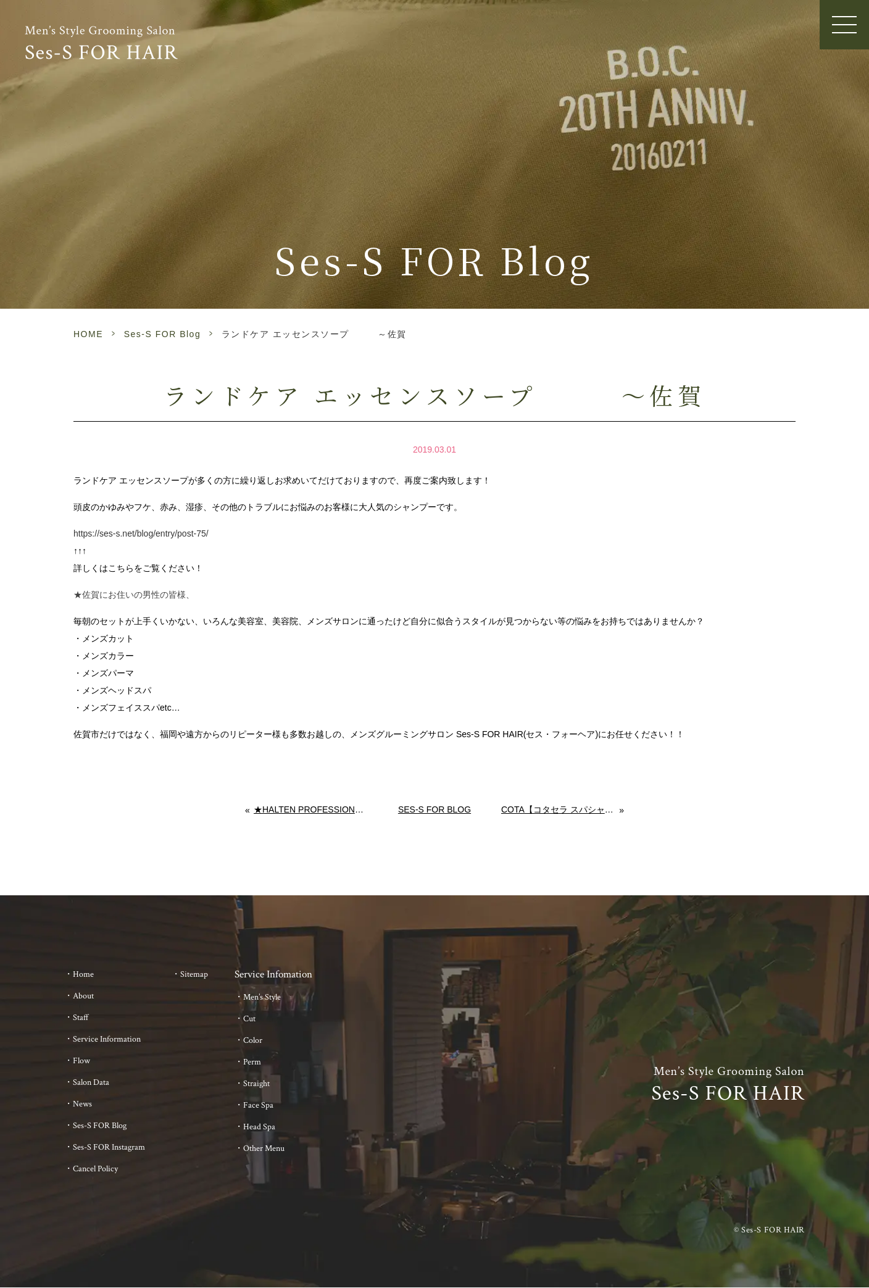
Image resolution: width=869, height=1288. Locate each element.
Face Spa (258, 1105)
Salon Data (91, 1082)
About (83, 996)
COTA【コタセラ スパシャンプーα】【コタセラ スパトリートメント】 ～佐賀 (560, 809)
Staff (81, 1017)
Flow (81, 1060)
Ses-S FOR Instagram (109, 1147)
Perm (252, 1062)
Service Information (107, 1039)
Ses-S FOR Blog (162, 334)
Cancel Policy (95, 1169)
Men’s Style (262, 997)
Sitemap (194, 974)
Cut (249, 1018)
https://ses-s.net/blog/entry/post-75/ (141, 533)
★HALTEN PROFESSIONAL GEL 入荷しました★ (311, 809)
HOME (88, 334)
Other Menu (264, 1148)
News (82, 1104)
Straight (256, 1083)
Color (252, 1040)
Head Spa (259, 1127)
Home (83, 974)
